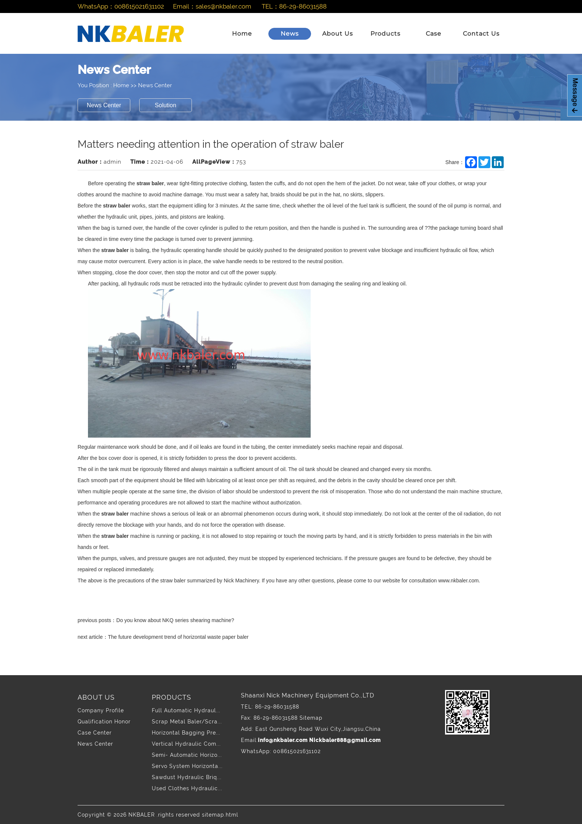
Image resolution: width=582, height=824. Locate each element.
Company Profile (101, 710)
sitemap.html (220, 815)
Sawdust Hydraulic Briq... (187, 777)
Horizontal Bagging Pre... (186, 733)
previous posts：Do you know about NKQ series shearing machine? (156, 620)
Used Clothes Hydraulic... (187, 788)
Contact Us (481, 33)
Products (385, 33)
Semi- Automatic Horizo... (187, 755)
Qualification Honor (104, 722)
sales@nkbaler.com (223, 6)
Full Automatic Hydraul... (186, 710)
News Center (155, 85)
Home (242, 33)
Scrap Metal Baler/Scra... (187, 722)
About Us (337, 33)
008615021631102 (139, 6)
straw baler (150, 183)
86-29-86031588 (303, 6)
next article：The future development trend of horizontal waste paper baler (163, 637)
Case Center (95, 733)
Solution (165, 105)
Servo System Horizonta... (187, 766)
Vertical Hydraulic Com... (186, 744)
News (290, 33)
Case (433, 33)
